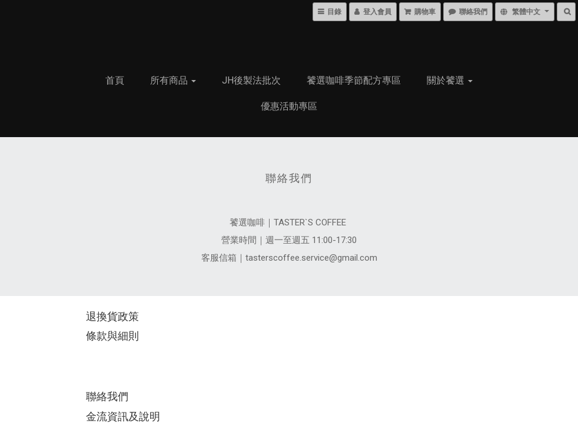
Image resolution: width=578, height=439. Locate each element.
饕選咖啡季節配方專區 (354, 80)
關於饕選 (450, 80)
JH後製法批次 (251, 80)
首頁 (114, 80)
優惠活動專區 (289, 106)
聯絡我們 (107, 396)
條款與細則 (112, 336)
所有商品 (173, 80)
